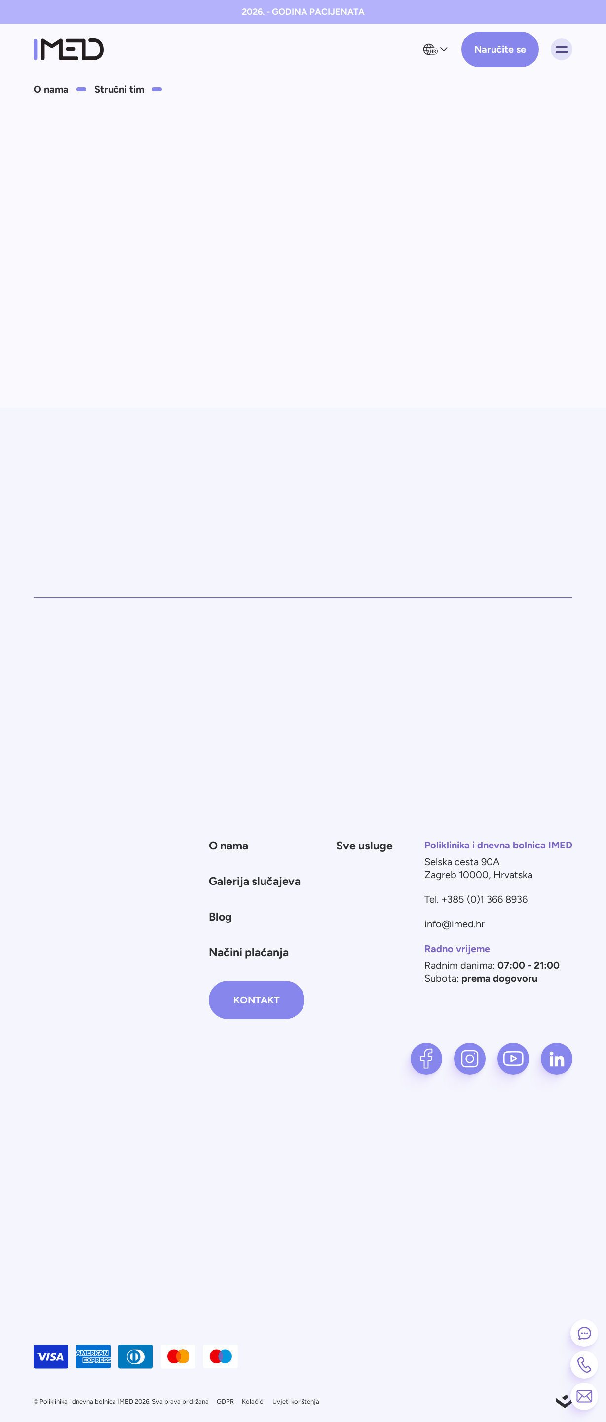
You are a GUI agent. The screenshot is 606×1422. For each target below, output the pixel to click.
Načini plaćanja (249, 952)
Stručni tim (119, 89)
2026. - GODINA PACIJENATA (303, 11)
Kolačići (253, 1401)
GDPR (225, 1401)
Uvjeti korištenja (295, 1401)
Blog (220, 916)
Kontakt (256, 1000)
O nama (51, 89)
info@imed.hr (454, 924)
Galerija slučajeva (255, 881)
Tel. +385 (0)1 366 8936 (476, 899)
